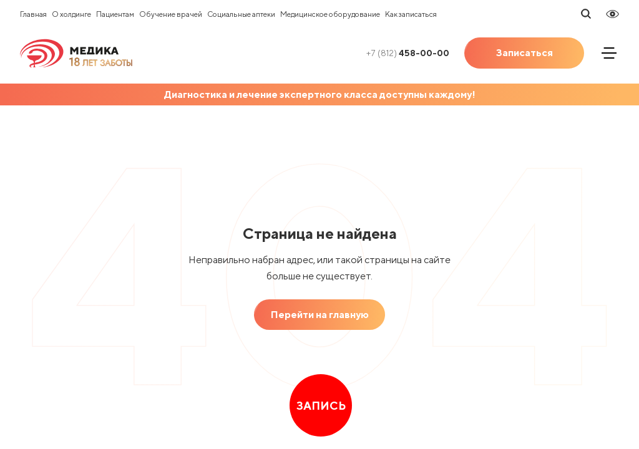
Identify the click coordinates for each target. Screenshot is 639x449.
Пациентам (115, 14)
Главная (33, 14)
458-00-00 (407, 53)
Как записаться (411, 14)
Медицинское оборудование (330, 14)
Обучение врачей (170, 14)
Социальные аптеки (241, 14)
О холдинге (71, 14)
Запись (321, 405)
